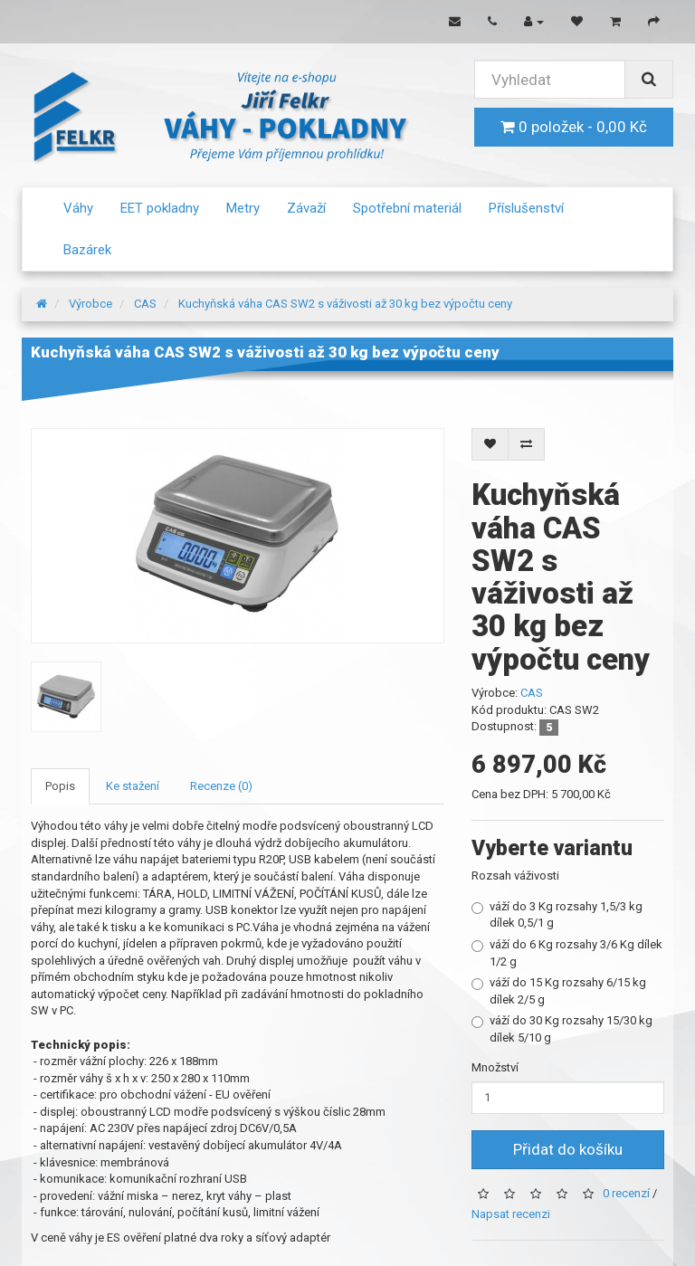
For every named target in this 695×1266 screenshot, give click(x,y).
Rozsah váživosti (515, 875)
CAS (145, 303)
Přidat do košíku (568, 1149)
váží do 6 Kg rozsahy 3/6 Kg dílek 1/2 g (566, 953)
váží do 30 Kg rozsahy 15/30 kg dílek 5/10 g (561, 1029)
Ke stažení (132, 786)
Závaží (306, 208)
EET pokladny (159, 208)
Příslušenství (526, 208)
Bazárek (87, 250)
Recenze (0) (221, 786)
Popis (60, 786)
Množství (495, 1067)
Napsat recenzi (510, 1214)
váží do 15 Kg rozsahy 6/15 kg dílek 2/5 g (558, 991)
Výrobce (90, 303)
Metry (243, 208)
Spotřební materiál (407, 208)
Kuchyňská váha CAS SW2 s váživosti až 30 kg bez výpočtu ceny (345, 303)
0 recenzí (626, 1194)
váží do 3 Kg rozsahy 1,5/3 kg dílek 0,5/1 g (557, 915)
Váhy (78, 208)
